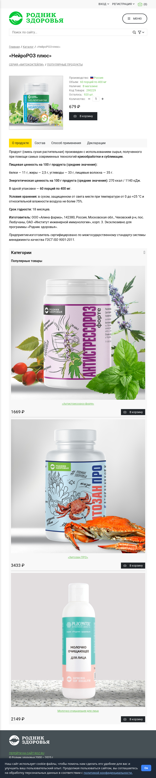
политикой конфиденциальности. (108, 773)
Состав (40, 143)
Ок (146, 768)
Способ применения (66, 143)
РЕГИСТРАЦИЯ (122, 4)
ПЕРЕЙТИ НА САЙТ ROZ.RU (26, 753)
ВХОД (102, 4)
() (142, 4)
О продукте (20, 143)
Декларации (96, 143)
